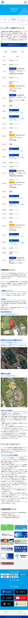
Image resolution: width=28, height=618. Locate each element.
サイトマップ (12, 611)
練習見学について (14, 20)
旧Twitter (20, 592)
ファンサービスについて (23, 20)
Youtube (21, 598)
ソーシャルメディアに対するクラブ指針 (19, 613)
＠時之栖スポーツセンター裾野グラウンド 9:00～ (17, 157)
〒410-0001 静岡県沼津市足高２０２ (9, 376)
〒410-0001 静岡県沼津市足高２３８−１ (10, 314)
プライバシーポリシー (7, 613)
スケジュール (5, 20)
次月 (22, 52)
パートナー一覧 (14, 580)
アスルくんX (21, 603)
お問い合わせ (6, 611)
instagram (7, 598)
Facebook (7, 592)
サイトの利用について (20, 611)
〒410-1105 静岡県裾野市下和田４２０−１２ (11, 342)
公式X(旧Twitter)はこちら (14, 45)
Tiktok (7, 604)
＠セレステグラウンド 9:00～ (16, 151)
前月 (5, 52)
